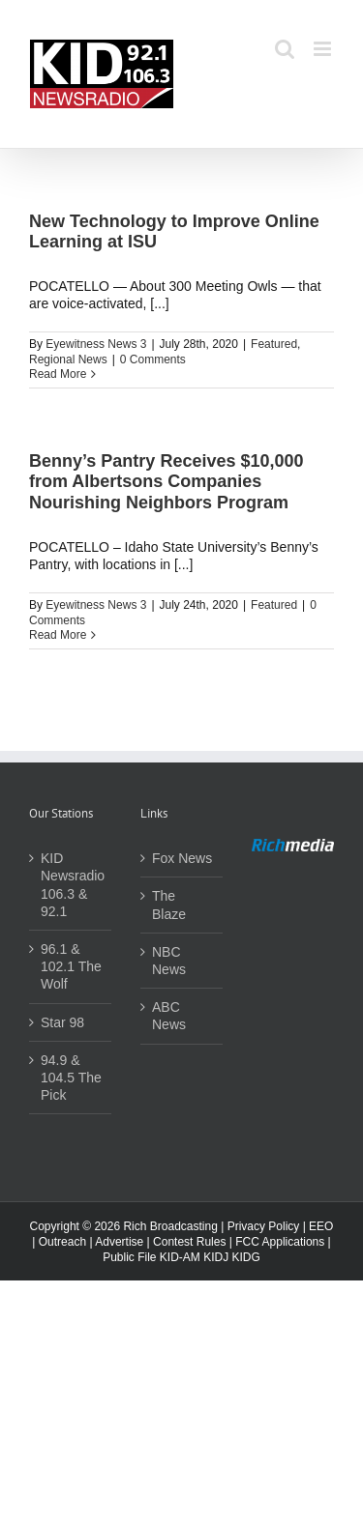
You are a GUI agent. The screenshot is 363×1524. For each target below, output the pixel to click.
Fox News (182, 858)
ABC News (169, 1015)
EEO (321, 1226)
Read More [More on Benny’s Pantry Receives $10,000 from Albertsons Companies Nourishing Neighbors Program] (57, 635)
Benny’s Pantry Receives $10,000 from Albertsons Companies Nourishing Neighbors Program (166, 481)
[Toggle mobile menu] (324, 49)
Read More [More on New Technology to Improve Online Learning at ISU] (57, 374)
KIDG (246, 1257)
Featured (274, 344)
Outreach (62, 1242)
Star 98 (62, 1022)
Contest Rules (189, 1242)
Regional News (68, 359)
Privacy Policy (263, 1226)
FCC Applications (279, 1242)
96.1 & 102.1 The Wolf (71, 966)
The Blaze (169, 904)
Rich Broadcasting (170, 1226)
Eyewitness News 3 (95, 344)
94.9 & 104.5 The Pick (71, 1077)
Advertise (119, 1242)
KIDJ (215, 1257)
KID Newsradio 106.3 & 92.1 (71, 884)
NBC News (169, 960)
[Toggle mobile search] (284, 49)
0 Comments (153, 359)
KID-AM (180, 1257)
